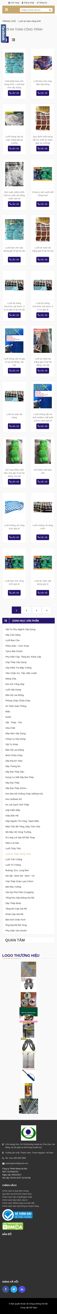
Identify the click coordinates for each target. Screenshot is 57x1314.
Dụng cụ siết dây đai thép (19, 777)
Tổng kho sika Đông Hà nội (19, 897)
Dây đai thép (12, 782)
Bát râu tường (13, 886)
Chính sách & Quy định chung (15, 1191)
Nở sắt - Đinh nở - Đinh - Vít (19, 875)
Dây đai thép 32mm (15, 788)
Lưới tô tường (13, 865)
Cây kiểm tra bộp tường (18, 667)
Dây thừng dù (12, 766)
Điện (7, 711)
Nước (8, 717)
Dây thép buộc (13, 903)
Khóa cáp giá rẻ (14, 914)
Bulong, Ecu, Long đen (17, 870)
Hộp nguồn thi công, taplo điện (22, 821)
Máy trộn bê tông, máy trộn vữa (22, 826)
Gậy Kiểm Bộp (12, 810)
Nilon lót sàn (12, 843)
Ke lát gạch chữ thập (17, 804)
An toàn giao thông (15, 706)
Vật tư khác (11, 744)
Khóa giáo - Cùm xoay (17, 645)
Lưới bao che (12, 640)
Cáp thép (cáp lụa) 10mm (19, 881)
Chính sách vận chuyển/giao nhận (17, 1197)
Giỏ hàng (15, 3)
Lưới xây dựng (13, 689)
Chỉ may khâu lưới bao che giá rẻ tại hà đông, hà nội (14, 472)
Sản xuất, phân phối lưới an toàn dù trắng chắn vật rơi (14, 195)
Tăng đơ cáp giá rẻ (16, 908)
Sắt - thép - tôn (13, 722)
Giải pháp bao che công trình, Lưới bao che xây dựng (14, 84)
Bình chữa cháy (13, 755)
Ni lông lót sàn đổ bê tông (20, 837)
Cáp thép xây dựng (15, 662)
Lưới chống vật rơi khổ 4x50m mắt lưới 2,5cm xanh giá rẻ (43, 417)
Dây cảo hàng (12, 634)
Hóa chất (10, 728)
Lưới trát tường (13, 859)
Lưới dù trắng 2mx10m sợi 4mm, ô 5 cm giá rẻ (42, 306)
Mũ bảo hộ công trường (18, 832)
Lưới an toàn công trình (18, 854)
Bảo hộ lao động (14, 695)
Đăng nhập (29, 3)
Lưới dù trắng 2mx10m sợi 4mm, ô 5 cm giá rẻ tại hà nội (14, 306)
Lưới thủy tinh (13, 848)
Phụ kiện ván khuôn (16, 930)
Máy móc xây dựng (15, 733)
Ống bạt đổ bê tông (16, 925)
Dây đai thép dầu (14, 771)
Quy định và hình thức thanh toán (17, 1194)
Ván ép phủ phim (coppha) (19, 892)
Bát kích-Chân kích (15, 919)
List (13, 40)
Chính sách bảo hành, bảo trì (15, 1200)
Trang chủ (9, 21)
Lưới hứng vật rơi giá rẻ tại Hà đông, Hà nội (14, 361)
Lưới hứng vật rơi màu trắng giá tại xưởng (14, 139)
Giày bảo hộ (11, 815)
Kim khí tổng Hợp (14, 684)
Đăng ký (43, 3)
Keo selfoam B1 (13, 799)
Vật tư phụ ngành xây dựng (20, 629)
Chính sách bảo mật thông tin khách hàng (20, 1206)
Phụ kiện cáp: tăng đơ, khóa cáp (23, 656)
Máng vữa (10, 678)
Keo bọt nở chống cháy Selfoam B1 (24, 793)
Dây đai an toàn (13, 760)
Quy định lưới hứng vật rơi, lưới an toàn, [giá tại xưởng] (43, 139)
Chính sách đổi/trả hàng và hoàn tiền (18, 1203)
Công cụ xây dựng (15, 739)
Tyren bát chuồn (14, 651)
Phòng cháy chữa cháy (17, 700)
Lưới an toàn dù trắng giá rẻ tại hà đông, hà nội (43, 361)
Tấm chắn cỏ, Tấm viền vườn (21, 673)
